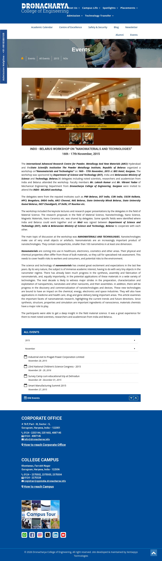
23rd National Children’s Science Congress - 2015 (54, 366)
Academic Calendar (42, 27)
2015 (56, 58)
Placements (129, 7)
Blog (116, 27)
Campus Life (91, 7)
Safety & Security (97, 27)
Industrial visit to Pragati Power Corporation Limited (56, 357)
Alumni (120, 34)
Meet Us (73, 7)
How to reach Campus (38, 486)
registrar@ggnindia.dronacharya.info (45, 481)
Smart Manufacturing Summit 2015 (47, 385)
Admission (75, 15)
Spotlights (110, 7)
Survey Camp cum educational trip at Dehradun (54, 376)
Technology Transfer (99, 15)
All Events (44, 58)
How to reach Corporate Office (44, 444)
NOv (65, 58)
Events (134, 34)
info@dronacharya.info (37, 439)
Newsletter (131, 27)
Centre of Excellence (70, 27)
